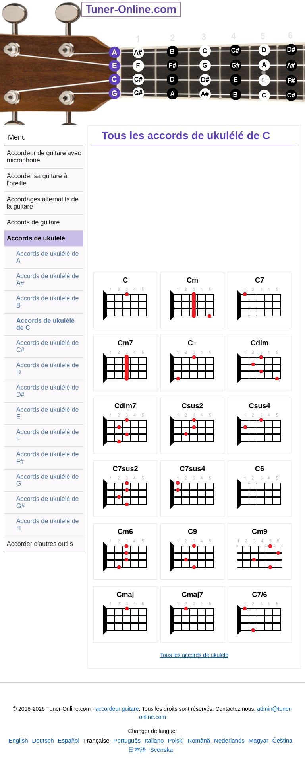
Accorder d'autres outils (40, 543)
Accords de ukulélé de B (47, 302)
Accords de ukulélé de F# (47, 458)
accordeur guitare (117, 709)
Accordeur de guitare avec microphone (44, 157)
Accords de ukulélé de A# (47, 280)
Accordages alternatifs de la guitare (43, 203)
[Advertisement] (194, 207)
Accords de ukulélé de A (47, 257)
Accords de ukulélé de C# (47, 346)
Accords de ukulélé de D (47, 369)
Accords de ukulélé (36, 238)
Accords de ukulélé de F (47, 436)
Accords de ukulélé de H (47, 525)
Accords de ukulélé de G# (47, 502)
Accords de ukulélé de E (47, 413)
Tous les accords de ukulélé (194, 655)
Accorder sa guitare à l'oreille (37, 180)
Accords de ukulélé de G (47, 480)
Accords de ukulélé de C (45, 324)
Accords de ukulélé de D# (47, 391)
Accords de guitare (33, 222)
